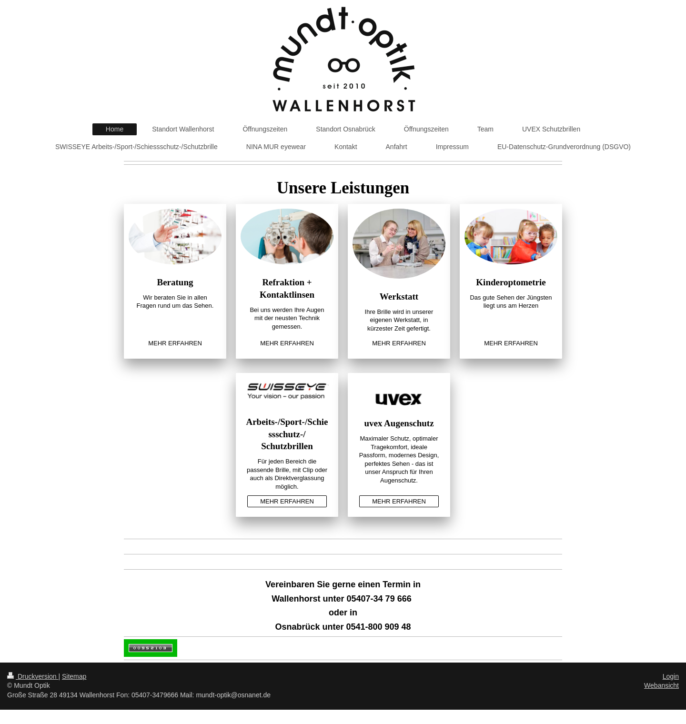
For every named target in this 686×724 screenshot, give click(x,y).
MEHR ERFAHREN (175, 343)
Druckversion (32, 676)
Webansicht (661, 685)
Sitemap (74, 676)
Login (671, 676)
